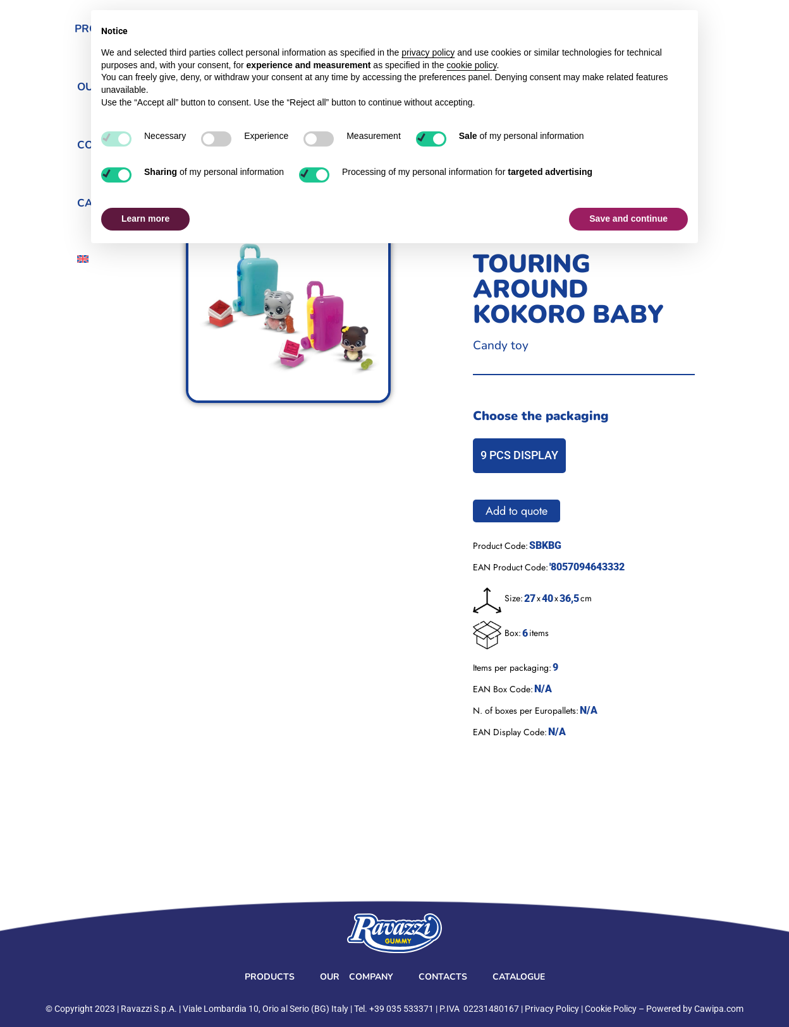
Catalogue (518, 977)
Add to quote (516, 511)
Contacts (443, 977)
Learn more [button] (145, 218)
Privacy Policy (552, 1009)
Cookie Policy (611, 1009)
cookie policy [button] (471, 65)
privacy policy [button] (428, 52)
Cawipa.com (718, 1009)
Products (270, 977)
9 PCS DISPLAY (519, 455)
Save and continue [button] (628, 218)
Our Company (356, 977)
